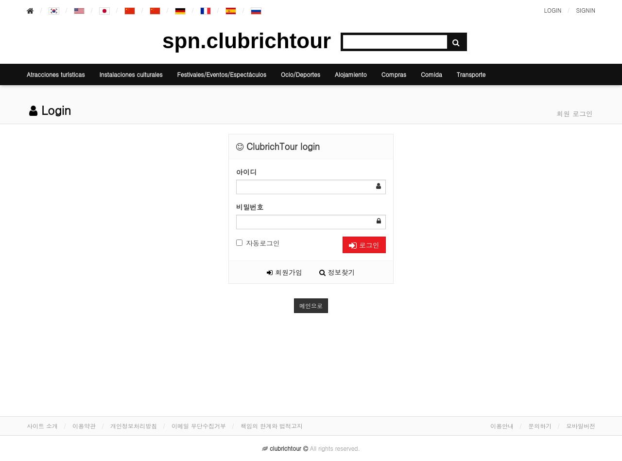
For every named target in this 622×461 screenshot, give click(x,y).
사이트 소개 (42, 426)
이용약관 (84, 426)
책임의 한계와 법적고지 (272, 426)
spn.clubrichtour (246, 41)
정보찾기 (337, 272)
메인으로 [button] (311, 305)
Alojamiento (351, 74)
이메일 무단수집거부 (199, 426)
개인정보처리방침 (133, 426)
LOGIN (552, 10)
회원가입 (284, 272)
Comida (431, 74)
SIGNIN (585, 10)
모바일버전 (580, 426)
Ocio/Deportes (300, 74)
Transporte (471, 74)
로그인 (364, 245)
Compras (393, 74)
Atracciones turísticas (56, 74)
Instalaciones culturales (130, 74)
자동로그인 (258, 243)
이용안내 (502, 426)
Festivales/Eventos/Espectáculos (221, 74)
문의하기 (540, 426)
